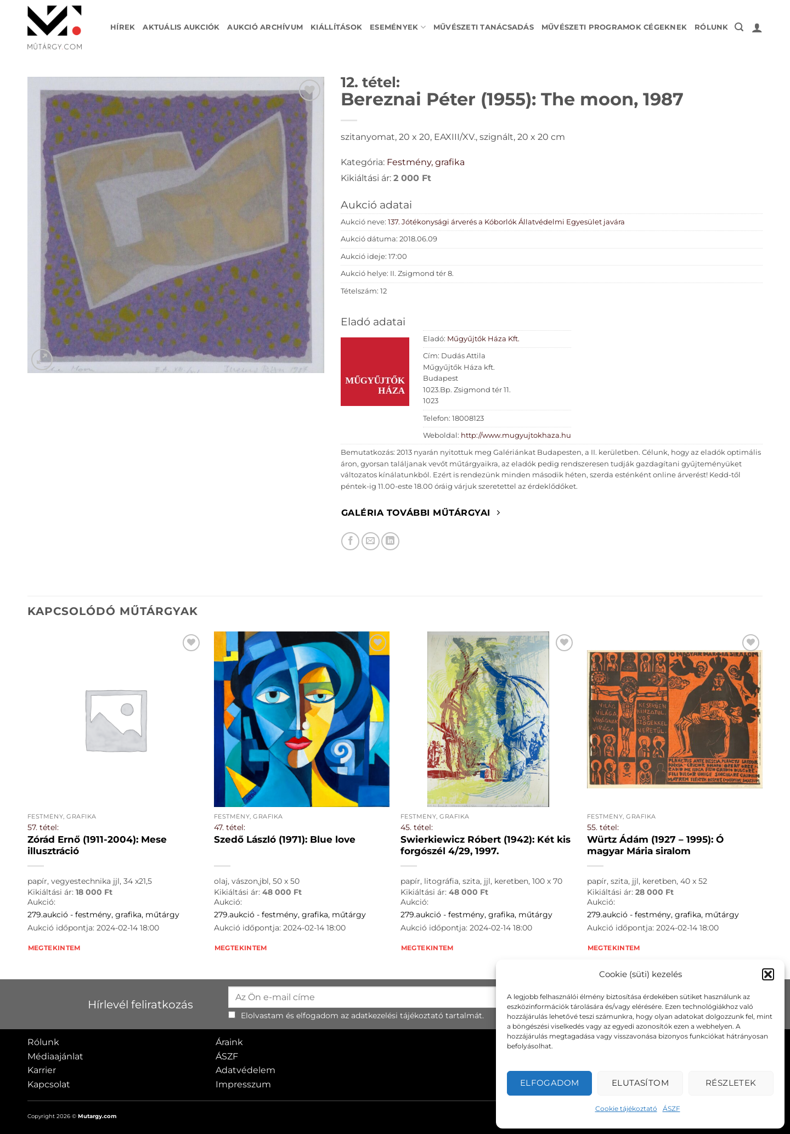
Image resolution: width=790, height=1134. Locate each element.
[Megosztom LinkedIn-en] (390, 541)
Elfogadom (549, 1082)
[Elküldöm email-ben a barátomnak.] (371, 541)
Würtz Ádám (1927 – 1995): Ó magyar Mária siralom (655, 845)
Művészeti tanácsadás (483, 27)
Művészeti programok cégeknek (614, 27)
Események (398, 27)
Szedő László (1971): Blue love (285, 839)
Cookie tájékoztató (626, 1108)
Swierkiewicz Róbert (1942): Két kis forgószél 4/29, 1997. (485, 845)
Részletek (731, 1082)
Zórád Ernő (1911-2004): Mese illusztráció (97, 845)
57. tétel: (43, 827)
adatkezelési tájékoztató (397, 1015)
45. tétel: (416, 827)
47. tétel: (229, 827)
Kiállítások (336, 27)
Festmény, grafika (426, 162)
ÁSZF (671, 1108)
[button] (768, 974)
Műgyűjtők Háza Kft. (483, 339)
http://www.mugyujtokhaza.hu (516, 435)
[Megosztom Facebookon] (350, 541)
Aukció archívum (265, 27)
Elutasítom (640, 1082)
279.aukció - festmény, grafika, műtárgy (103, 914)
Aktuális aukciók (181, 27)
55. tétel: (603, 827)
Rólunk (712, 27)
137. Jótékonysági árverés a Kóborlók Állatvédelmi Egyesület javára (506, 222)
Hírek (122, 27)
